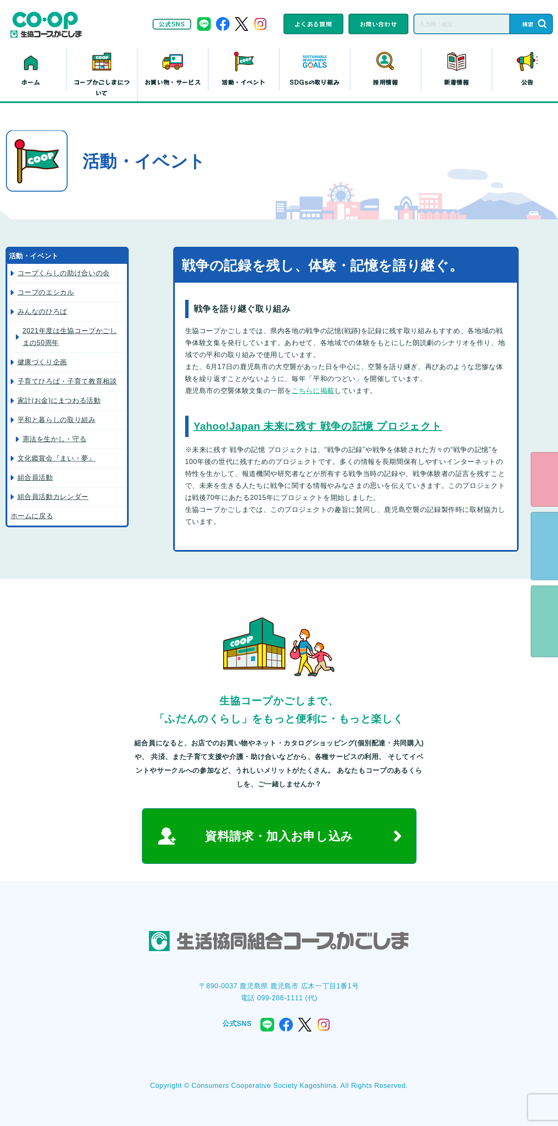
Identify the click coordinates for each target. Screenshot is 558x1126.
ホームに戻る (32, 516)
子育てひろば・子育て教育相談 (67, 381)
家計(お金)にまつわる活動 (59, 400)
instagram (260, 24)
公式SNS (172, 24)
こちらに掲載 (313, 390)
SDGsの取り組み (314, 82)
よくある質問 (313, 24)
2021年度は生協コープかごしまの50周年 (70, 336)
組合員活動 (35, 477)
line (204, 24)
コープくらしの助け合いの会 (64, 273)
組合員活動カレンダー (53, 496)
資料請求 (544, 546)
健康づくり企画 (42, 362)
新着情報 (456, 82)
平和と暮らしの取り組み (57, 419)
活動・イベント (243, 82)
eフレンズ (544, 479)
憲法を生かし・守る (55, 439)
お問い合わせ (378, 24)
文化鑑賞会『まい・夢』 (57, 458)
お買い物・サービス (173, 82)
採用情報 (385, 82)
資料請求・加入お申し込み (279, 836)
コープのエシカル (46, 292)
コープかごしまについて (102, 87)
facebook (223, 24)
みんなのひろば (42, 311)
